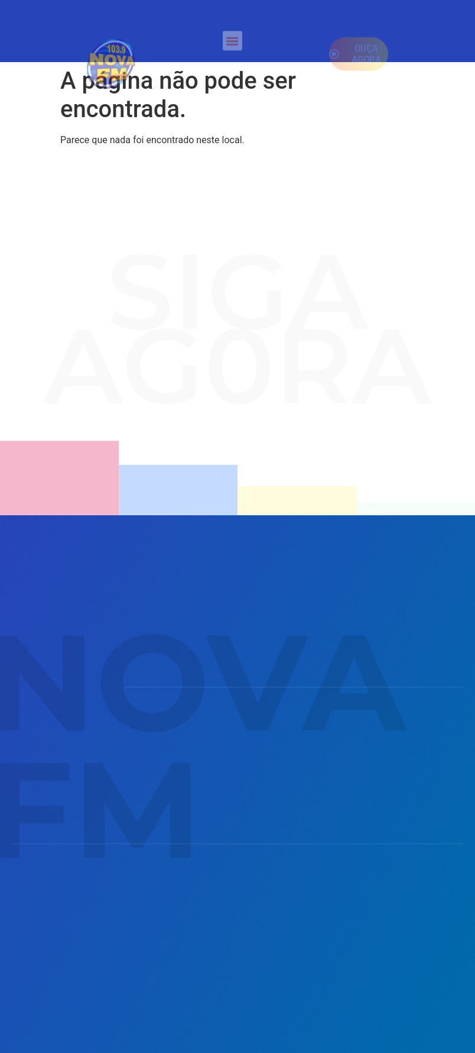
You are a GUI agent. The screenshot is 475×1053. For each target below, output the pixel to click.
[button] (232, 43)
